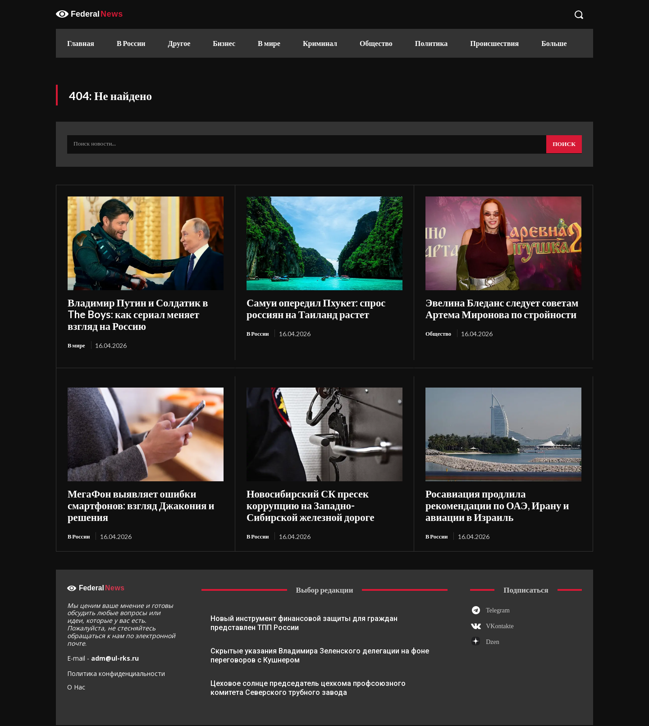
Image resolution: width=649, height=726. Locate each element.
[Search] (563, 146)
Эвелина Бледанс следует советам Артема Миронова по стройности (500, 308)
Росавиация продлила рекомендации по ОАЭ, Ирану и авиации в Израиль (497, 483)
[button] (578, 14)
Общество (439, 331)
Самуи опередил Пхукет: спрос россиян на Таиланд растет (322, 308)
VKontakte (499, 597)
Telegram (498, 580)
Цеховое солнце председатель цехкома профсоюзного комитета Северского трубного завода (308, 658)
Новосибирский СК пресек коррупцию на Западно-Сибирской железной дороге (322, 483)
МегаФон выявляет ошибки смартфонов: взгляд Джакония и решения (142, 483)
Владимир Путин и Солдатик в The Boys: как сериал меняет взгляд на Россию (142, 308)
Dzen (492, 612)
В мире (77, 331)
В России (259, 331)
